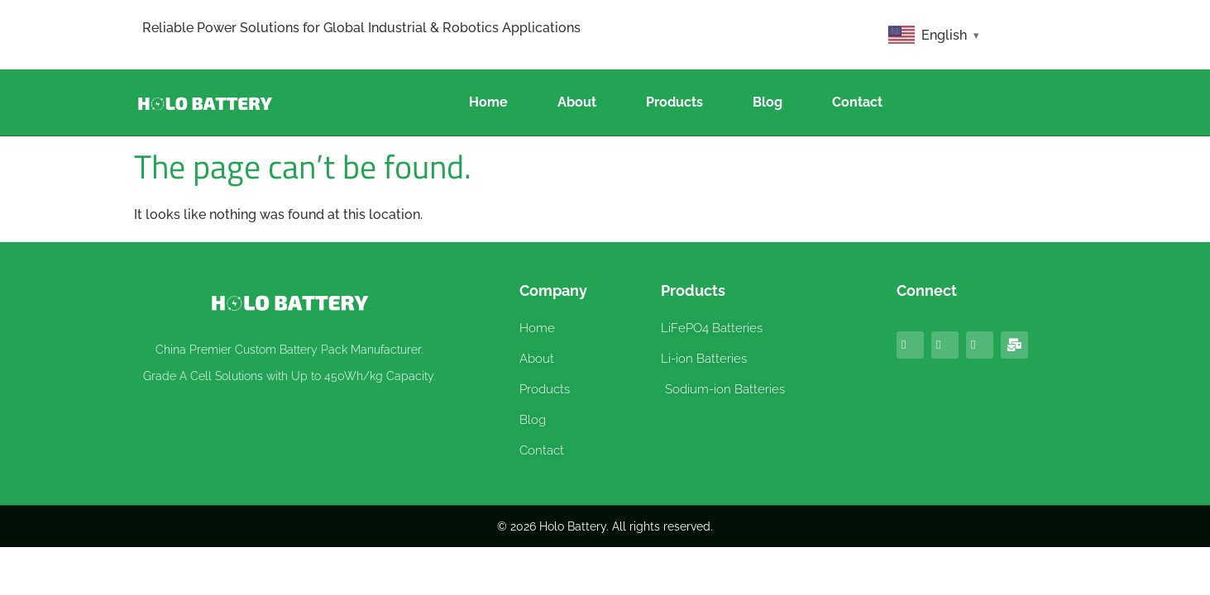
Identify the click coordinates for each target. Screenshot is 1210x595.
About (576, 102)
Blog (767, 102)
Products (674, 102)
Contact (857, 102)
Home (488, 102)
